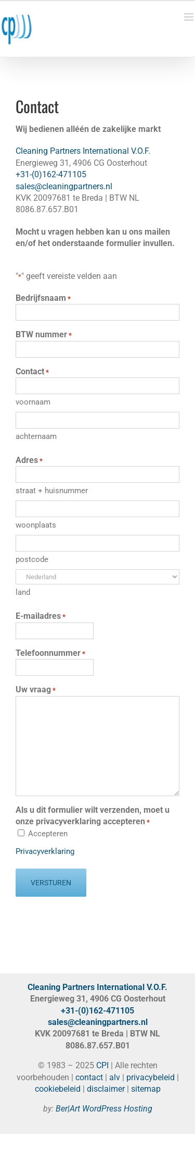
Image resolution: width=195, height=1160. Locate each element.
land (23, 592)
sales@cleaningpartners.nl (64, 186)
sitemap (146, 1089)
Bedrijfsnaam (43, 298)
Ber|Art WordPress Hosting (104, 1109)
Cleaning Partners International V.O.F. (83, 151)
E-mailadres (41, 616)
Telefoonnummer (50, 653)
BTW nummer (44, 334)
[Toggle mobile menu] (189, 16)
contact (89, 1077)
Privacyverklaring (45, 851)
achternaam (36, 436)
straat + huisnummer (52, 490)
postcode (32, 559)
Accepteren (48, 833)
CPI (102, 1065)
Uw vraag (36, 690)
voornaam (33, 402)
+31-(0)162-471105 (51, 174)
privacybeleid (150, 1077)
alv (114, 1077)
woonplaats (36, 525)
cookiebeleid (58, 1089)
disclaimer (106, 1089)
